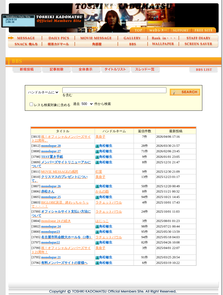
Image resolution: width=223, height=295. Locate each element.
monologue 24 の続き (56, 221)
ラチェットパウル (108, 202)
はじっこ (102, 221)
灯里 (98, 172)
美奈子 (100, 137)
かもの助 (102, 191)
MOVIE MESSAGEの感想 (59, 172)
